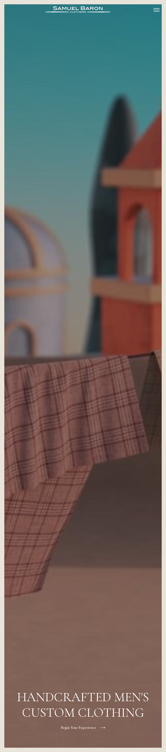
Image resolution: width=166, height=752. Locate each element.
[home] (78, 9)
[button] (156, 9)
